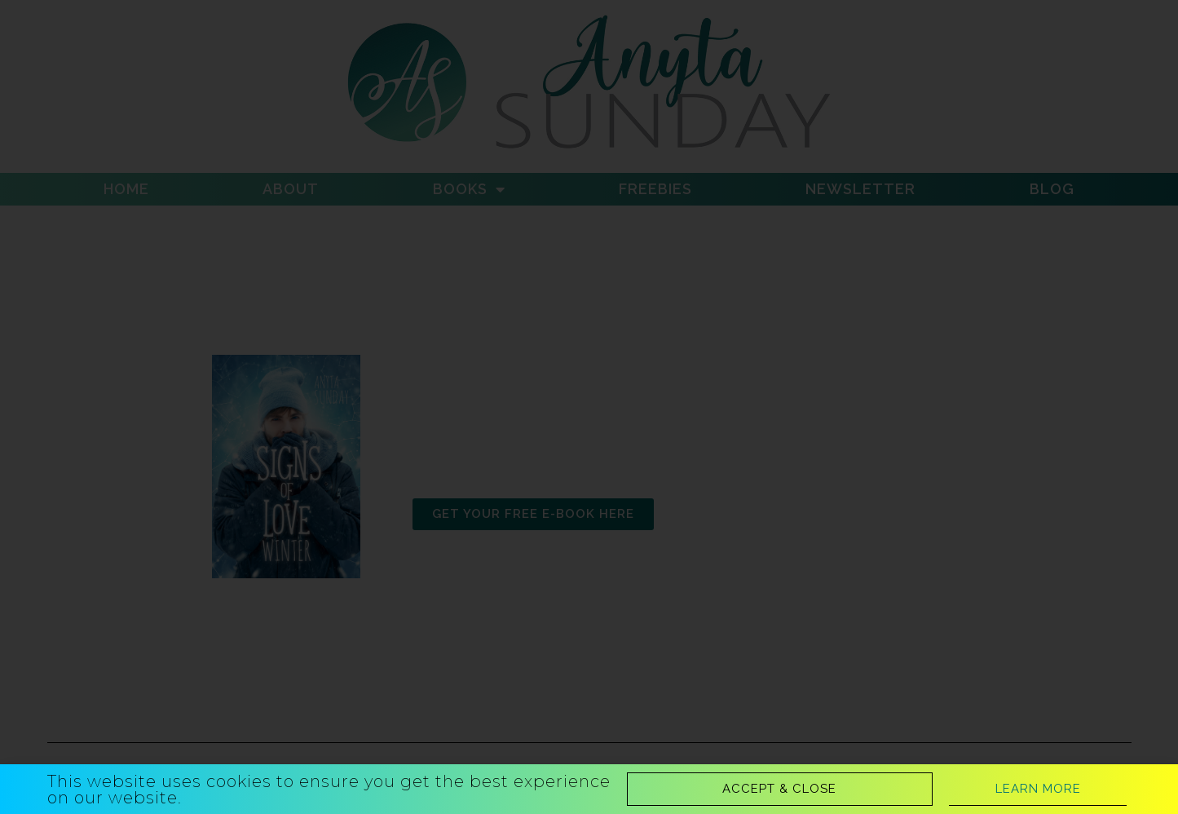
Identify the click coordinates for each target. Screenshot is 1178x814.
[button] (780, 789)
